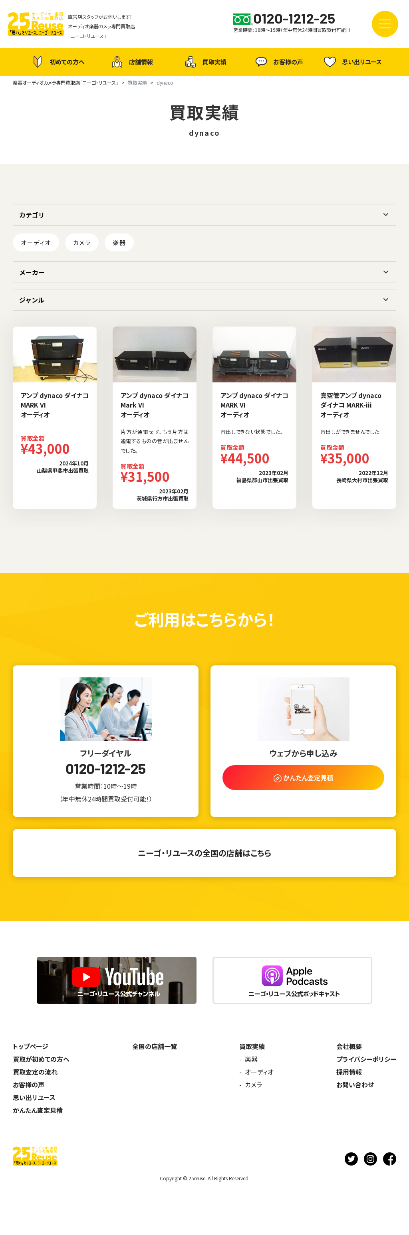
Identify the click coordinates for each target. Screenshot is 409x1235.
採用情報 (349, 1072)
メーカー (32, 272)
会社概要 (349, 1046)
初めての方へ (57, 62)
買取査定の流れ (35, 1072)
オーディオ (36, 242)
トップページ (30, 1046)
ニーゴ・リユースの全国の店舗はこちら (204, 853)
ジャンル (31, 300)
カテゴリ (32, 215)
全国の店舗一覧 (154, 1046)
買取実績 (204, 62)
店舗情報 (131, 62)
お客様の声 (278, 62)
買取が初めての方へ (41, 1059)
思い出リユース (352, 62)
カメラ (82, 242)
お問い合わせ (355, 1084)
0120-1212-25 (105, 768)
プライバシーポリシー (366, 1059)
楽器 (119, 242)
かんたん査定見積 (38, 1110)
